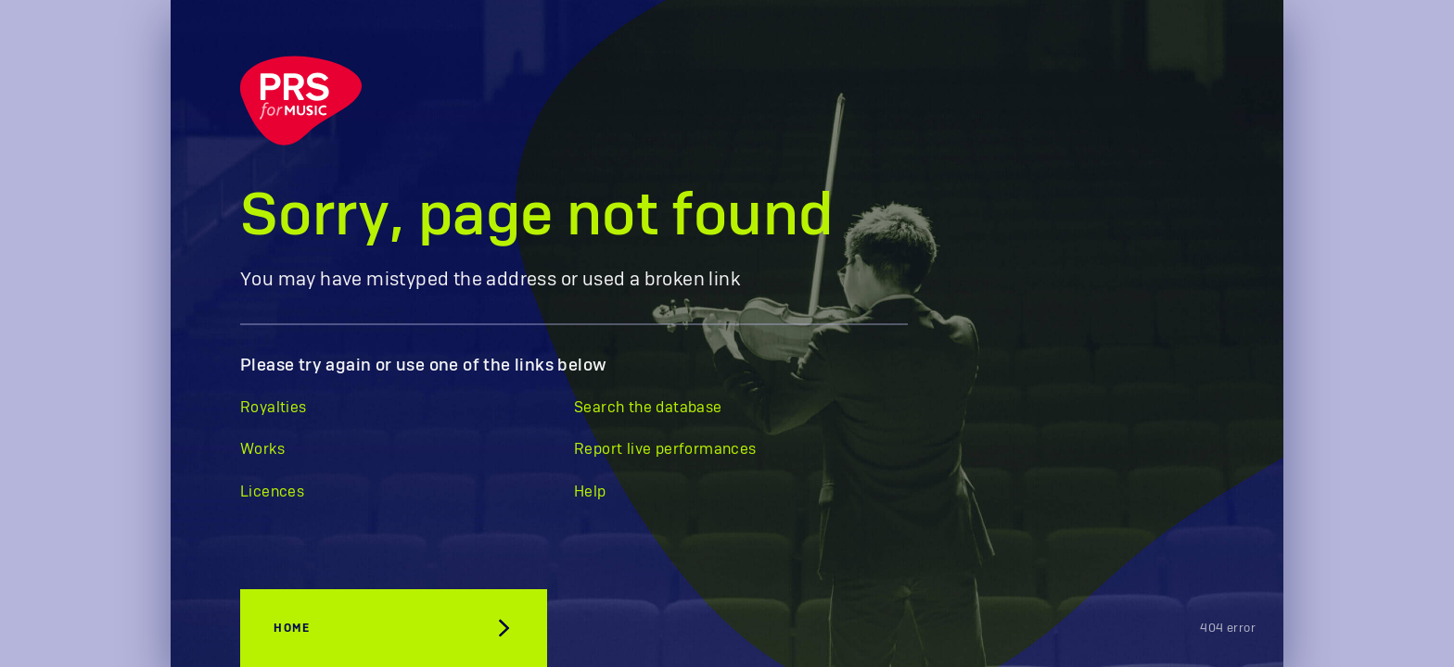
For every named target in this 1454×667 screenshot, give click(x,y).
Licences (272, 492)
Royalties (273, 407)
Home (292, 628)
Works (262, 449)
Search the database (648, 407)
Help (590, 492)
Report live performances (665, 449)
